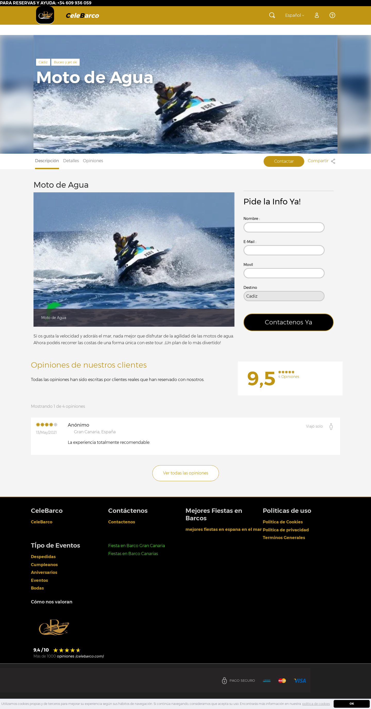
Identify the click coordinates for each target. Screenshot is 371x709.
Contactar (284, 161)
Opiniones (93, 160)
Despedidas (43, 556)
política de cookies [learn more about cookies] (316, 704)
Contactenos (121, 522)
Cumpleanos (44, 564)
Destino (250, 287)
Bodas (37, 588)
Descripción (47, 160)
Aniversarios (44, 572)
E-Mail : (249, 241)
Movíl (248, 264)
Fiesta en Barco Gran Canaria (136, 545)
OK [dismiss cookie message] (352, 703)
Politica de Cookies (283, 522)
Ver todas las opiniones (185, 473)
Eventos (39, 580)
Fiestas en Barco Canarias (133, 553)
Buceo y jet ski (65, 62)
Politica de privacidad (286, 530)
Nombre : (251, 218)
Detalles (71, 160)
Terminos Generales (284, 537)
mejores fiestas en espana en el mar (223, 529)
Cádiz (43, 62)
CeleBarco (41, 522)
